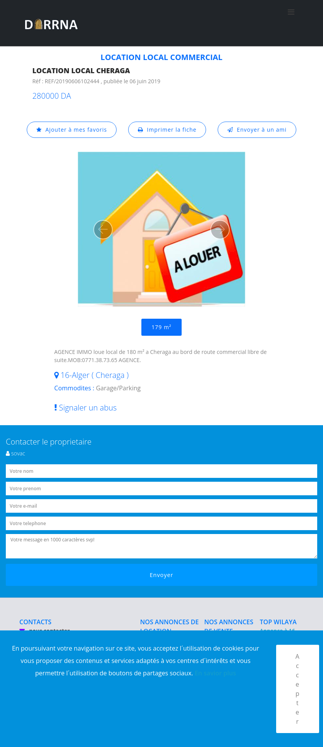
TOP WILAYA (278, 622)
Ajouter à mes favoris (71, 129)
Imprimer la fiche (167, 129)
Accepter (298, 689)
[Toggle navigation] (291, 23)
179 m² (161, 327)
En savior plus (215, 673)
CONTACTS (35, 622)
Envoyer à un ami (257, 129)
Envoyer (162, 575)
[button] (103, 229)
